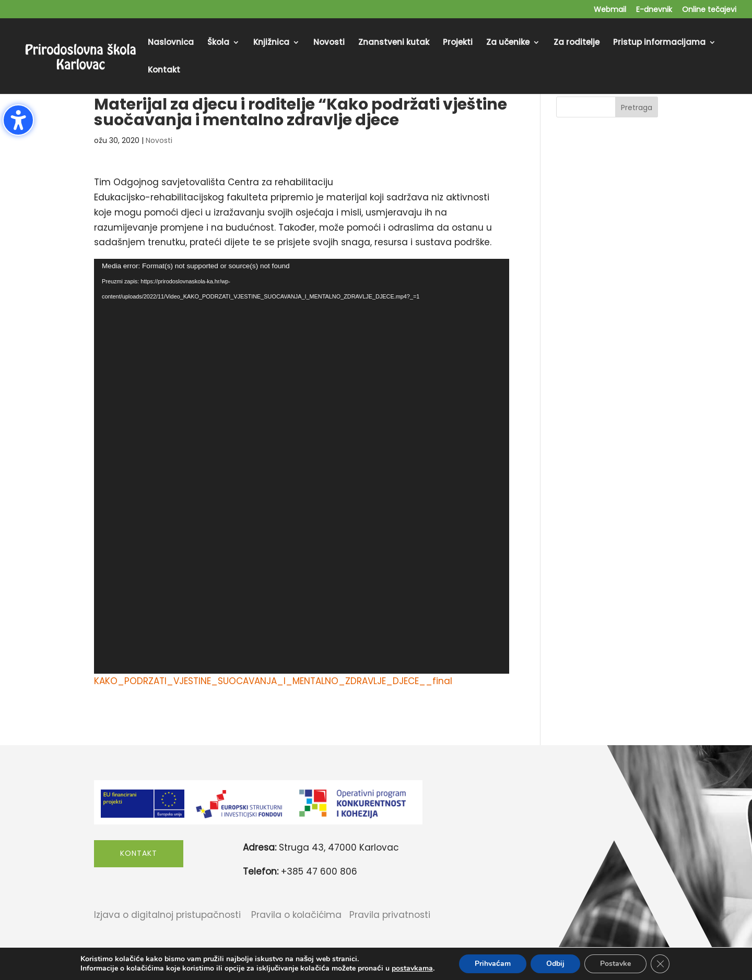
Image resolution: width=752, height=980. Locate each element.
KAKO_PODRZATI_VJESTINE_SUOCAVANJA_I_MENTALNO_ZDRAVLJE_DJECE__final (273, 681)
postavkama (412, 968)
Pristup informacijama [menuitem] (659, 43)
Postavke (615, 964)
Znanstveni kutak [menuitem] (393, 43)
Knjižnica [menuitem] (271, 43)
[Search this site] (607, 107)
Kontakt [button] (138, 853)
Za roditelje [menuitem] (577, 43)
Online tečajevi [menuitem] (709, 10)
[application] (301, 466)
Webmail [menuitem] (610, 10)
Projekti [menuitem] (458, 43)
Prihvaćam (493, 964)
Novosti (159, 140)
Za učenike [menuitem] (508, 43)
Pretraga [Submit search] (636, 107)
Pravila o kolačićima (296, 915)
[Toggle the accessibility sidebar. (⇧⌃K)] (18, 120)
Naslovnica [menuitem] (171, 43)
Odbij (555, 964)
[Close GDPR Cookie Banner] (660, 963)
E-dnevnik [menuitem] (654, 10)
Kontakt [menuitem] (164, 70)
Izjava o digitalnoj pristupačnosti (167, 915)
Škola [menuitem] (218, 43)
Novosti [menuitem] (329, 43)
